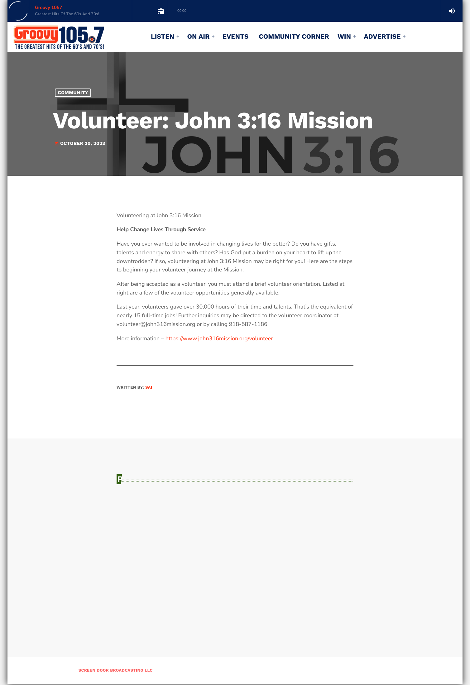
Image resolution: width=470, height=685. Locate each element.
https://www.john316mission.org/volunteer (219, 338)
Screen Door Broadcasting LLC (116, 671)
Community (73, 92)
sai (148, 387)
